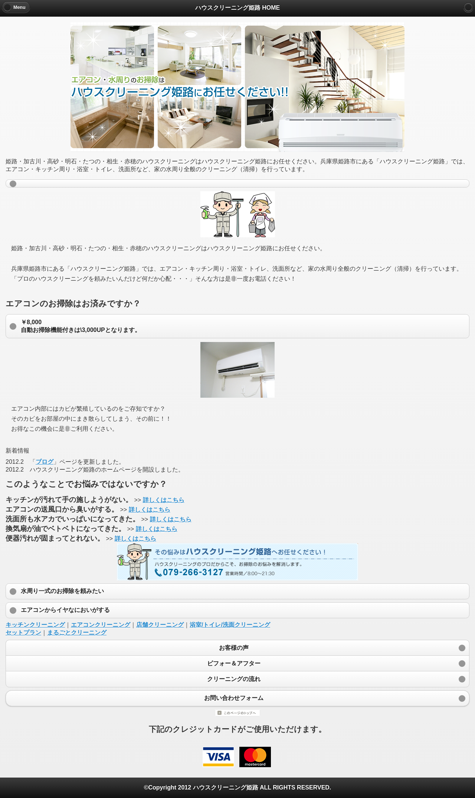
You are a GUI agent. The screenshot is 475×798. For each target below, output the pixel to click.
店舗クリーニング (160, 625)
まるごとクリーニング (77, 632)
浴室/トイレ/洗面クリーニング (230, 625)
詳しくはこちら (163, 500)
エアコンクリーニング (100, 625)
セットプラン (23, 632)
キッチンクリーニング (35, 625)
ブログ (44, 462)
